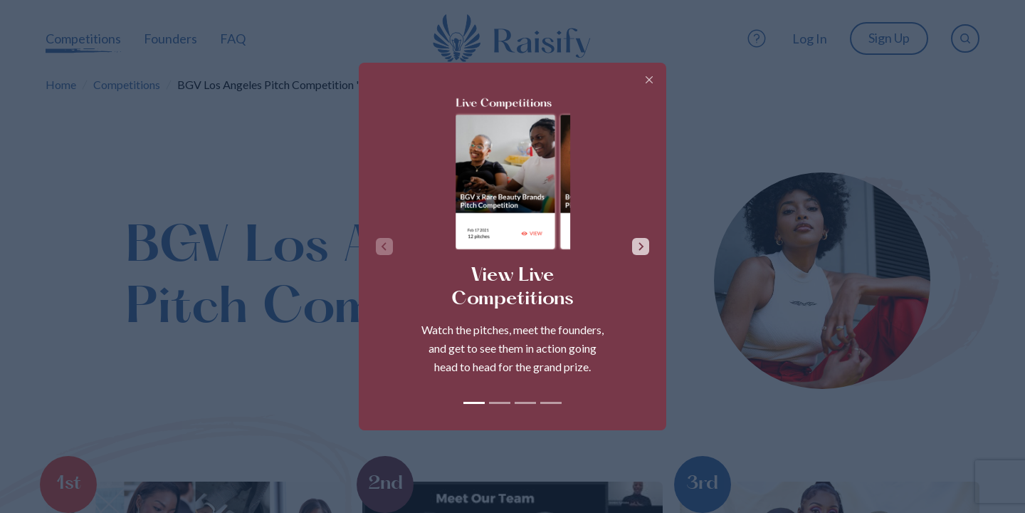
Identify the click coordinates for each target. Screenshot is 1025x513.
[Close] (649, 80)
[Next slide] (640, 246)
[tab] (474, 403)
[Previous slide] (384, 246)
